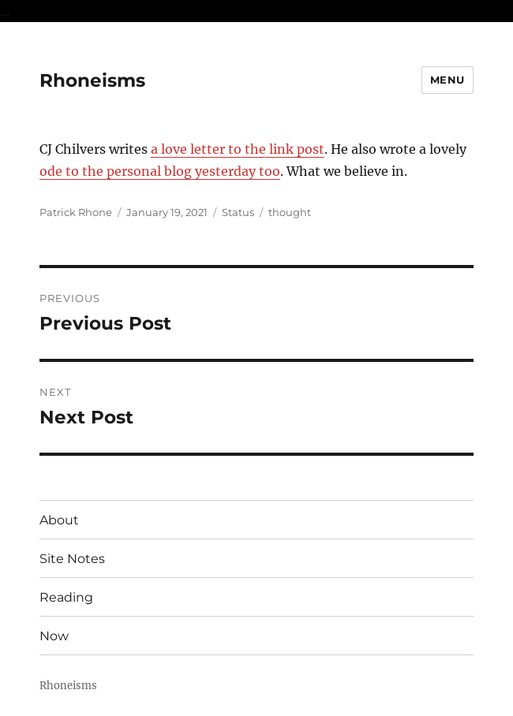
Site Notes (72, 558)
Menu (447, 79)
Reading (66, 597)
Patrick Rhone (75, 212)
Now (54, 635)
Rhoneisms (92, 80)
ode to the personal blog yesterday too (159, 171)
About (59, 520)
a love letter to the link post (237, 149)
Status (238, 212)
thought (289, 212)
